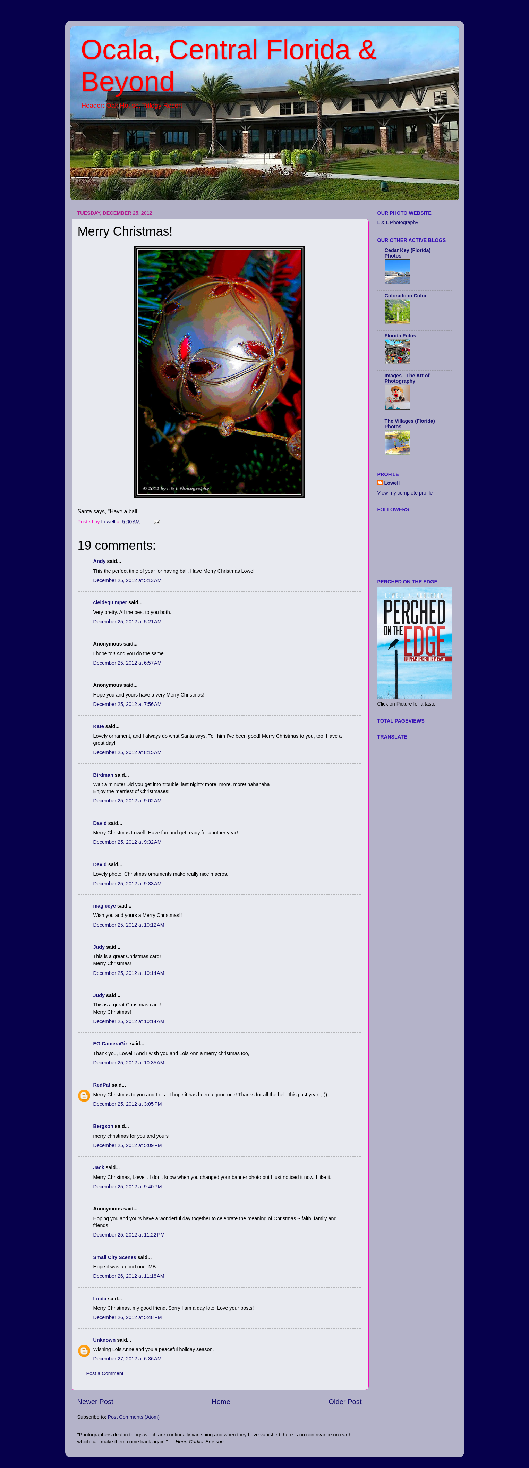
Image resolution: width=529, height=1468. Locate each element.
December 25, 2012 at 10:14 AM (128, 973)
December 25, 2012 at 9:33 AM (127, 883)
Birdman (103, 775)
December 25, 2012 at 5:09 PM (127, 1145)
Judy (99, 947)
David (100, 823)
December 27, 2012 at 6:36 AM (127, 1358)
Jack (98, 1167)
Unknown (104, 1340)
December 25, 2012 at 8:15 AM (127, 752)
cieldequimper (110, 602)
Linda (99, 1298)
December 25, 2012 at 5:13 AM (127, 580)
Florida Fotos (400, 335)
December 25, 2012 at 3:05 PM (127, 1104)
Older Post (345, 1402)
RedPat (102, 1085)
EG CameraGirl (111, 1043)
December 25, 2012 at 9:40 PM (127, 1186)
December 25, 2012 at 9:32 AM (127, 842)
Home (221, 1402)
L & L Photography (397, 222)
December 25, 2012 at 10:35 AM (128, 1062)
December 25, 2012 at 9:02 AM (127, 800)
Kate (98, 726)
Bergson (103, 1126)
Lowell (392, 483)
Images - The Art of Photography (407, 378)
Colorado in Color (406, 295)
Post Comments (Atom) (134, 1417)
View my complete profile (405, 493)
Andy (99, 561)
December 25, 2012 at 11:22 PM (129, 1235)
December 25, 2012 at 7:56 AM (127, 704)
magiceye (104, 906)
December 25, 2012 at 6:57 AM (127, 663)
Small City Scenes (114, 1257)
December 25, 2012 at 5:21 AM (127, 621)
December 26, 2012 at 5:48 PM (127, 1317)
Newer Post (95, 1402)
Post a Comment (104, 1373)
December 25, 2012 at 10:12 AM (128, 925)
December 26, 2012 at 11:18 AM (128, 1276)
